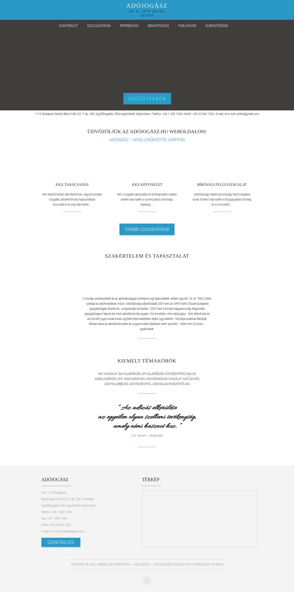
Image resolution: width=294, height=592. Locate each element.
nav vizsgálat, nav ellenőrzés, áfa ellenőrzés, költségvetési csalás (147, 373)
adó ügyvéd (191, 378)
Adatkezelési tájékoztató (172, 564)
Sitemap (217, 564)
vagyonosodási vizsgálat (164, 378)
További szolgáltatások (147, 229)
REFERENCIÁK (129, 25)
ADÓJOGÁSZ (147, 9)
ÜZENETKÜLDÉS (61, 542)
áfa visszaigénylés (131, 378)
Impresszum (201, 564)
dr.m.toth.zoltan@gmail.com (242, 114)
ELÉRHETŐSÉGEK (217, 25)
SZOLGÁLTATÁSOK (99, 25)
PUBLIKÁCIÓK (187, 25)
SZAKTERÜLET (68, 25)
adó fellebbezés (116, 384)
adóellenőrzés (105, 378)
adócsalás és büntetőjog (171, 384)
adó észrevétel (140, 384)
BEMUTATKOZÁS (158, 25)
